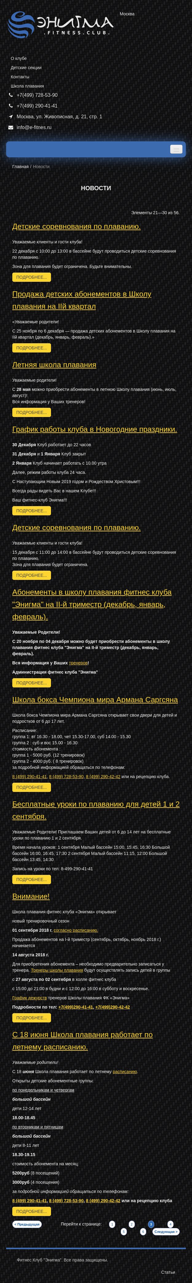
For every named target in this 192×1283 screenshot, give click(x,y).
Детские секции (26, 67)
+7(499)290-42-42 (112, 1007)
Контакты (20, 76)
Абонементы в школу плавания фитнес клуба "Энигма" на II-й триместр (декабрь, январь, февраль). (92, 604)
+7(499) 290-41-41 (31, 105)
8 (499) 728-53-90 (66, 776)
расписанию (125, 1071)
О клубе (19, 58)
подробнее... (31, 277)
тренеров (78, 662)
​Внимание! (31, 896)
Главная (20, 166)
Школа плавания (27, 86)
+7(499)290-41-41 (75, 1007)
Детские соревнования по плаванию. (76, 226)
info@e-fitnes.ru (29, 127)
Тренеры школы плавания (57, 970)
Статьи (168, 1272)
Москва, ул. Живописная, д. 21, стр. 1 (54, 116)
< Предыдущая (27, 1224)
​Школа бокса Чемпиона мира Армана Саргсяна (95, 699)
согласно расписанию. (76, 930)
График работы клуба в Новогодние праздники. (94, 429)
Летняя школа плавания (54, 364)
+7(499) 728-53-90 (31, 95)
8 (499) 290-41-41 (29, 776)
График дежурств (29, 997)
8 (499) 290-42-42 (103, 776)
